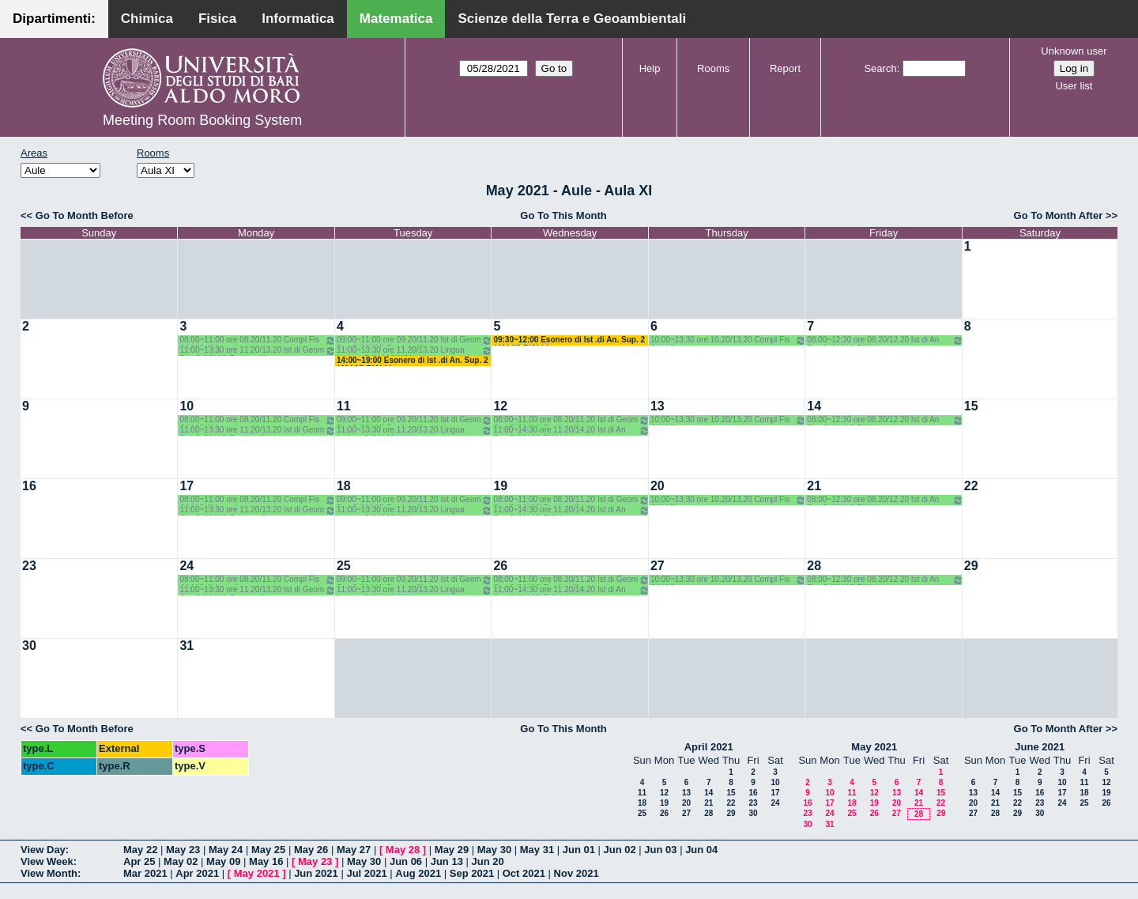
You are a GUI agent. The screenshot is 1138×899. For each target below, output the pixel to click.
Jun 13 (447, 861)
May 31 (537, 850)
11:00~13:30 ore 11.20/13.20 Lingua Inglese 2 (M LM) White (414, 351)
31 (186, 645)
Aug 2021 (418, 873)
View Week (47, 861)
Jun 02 (620, 850)
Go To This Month (563, 215)
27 (657, 565)
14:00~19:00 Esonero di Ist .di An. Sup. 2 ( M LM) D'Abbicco (412, 361)
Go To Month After (1058, 215)
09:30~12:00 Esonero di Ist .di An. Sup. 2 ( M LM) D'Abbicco (569, 340)
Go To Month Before (85, 215)
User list (1073, 86)
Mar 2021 (145, 873)
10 (186, 406)
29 (971, 565)
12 (500, 406)
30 (29, 645)
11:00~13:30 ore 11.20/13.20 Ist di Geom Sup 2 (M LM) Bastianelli (257, 351)
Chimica (147, 18)
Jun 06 (406, 861)
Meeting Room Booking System (202, 120)
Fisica (217, 18)
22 (971, 486)
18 (344, 486)
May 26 (311, 850)
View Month (49, 873)
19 (500, 486)
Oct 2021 (524, 873)
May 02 (181, 861)
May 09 (223, 861)
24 (186, 565)
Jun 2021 (316, 873)
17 (186, 486)
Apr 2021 (197, 873)
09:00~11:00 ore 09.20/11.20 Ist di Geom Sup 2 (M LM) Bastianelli (414, 340)
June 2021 (1040, 747)
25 (344, 565)
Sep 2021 (472, 873)
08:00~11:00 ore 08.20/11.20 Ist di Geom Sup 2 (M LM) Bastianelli (571, 420)
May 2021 (874, 747)
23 (29, 565)
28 (814, 565)
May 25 (268, 850)
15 (971, 406)
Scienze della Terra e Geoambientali (572, 18)
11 (344, 406)
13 (657, 406)
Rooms (713, 68)
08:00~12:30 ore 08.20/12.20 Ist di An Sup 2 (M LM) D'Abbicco (885, 340)
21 (814, 486)
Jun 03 (660, 850)
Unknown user (1073, 51)
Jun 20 (488, 861)
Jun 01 (579, 850)
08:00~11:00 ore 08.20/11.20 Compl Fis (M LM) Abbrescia (257, 340)
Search (880, 68)
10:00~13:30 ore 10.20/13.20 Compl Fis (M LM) (728, 340)
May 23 (183, 850)
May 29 (452, 850)
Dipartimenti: (54, 18)
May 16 (266, 861)
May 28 (403, 850)
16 (29, 486)
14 (814, 406)
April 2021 (708, 747)
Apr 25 (139, 861)
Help (650, 68)
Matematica (396, 18)
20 (657, 486)
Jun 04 (701, 850)
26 (500, 565)
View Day (43, 850)
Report (785, 68)
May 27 (354, 850)
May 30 (494, 850)
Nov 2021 (576, 873)
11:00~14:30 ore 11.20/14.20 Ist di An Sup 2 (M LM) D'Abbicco (571, 430)
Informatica (298, 18)
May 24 (226, 850)
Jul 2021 (366, 873)
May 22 (140, 850)
